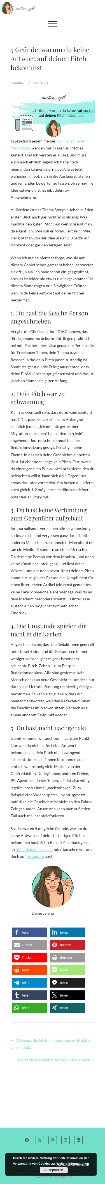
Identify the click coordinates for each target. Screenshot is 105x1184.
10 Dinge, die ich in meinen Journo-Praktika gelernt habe (51, 1044)
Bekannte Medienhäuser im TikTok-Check (56, 1059)
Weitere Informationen (73, 1163)
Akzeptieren (53, 1170)
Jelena (17, 83)
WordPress (63, 1177)
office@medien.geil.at (34, 849)
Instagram (36, 856)
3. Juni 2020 (38, 83)
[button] (29, 932)
